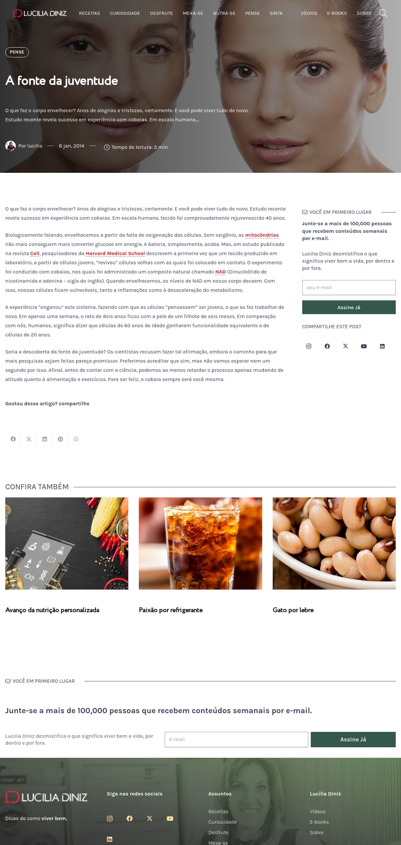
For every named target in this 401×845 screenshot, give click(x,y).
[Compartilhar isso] (13, 439)
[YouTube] (363, 346)
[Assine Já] (349, 307)
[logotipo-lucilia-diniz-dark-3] (40, 13)
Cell (34, 253)
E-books (319, 822)
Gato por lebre (293, 610)
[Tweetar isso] (29, 439)
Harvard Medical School (115, 253)
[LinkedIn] (382, 346)
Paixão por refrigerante (170, 610)
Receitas (218, 811)
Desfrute (218, 832)
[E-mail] (236, 739)
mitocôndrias (262, 235)
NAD (220, 272)
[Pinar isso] (60, 439)
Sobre (317, 832)
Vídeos (318, 811)
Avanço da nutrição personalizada (52, 610)
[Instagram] (308, 346)
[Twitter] (345, 346)
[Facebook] (327, 346)
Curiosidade (222, 822)
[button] (383, 13)
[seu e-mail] (349, 287)
